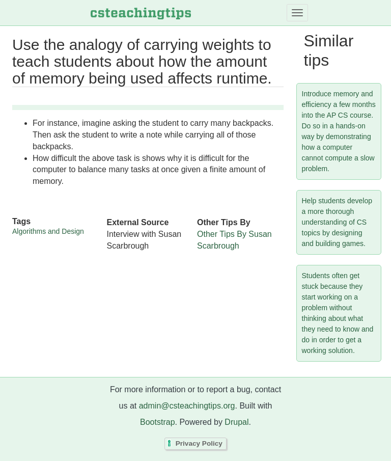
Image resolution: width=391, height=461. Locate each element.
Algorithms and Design (48, 231)
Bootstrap (157, 422)
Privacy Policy (199, 444)
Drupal (236, 422)
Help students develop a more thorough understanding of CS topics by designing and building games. (337, 222)
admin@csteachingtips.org (187, 405)
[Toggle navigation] (297, 12)
